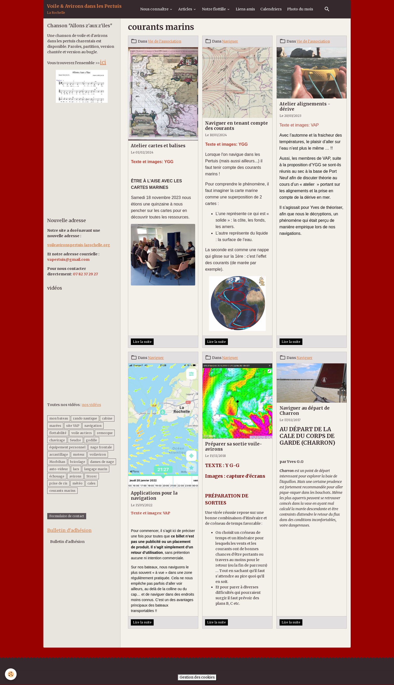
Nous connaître (154, 9)
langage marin (95, 469)
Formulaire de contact (66, 516)
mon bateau (58, 418)
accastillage (58, 454)
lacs (76, 469)
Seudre (75, 440)
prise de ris (58, 483)
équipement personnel (67, 447)
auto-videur (58, 469)
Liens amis (245, 9)
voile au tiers (81, 433)
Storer (91, 476)
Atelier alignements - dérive (305, 106)
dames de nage (102, 462)
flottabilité (57, 433)
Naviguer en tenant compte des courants (236, 125)
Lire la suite (142, 342)
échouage (56, 476)
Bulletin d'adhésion (67, 542)
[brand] (84, 9)
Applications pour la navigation (154, 495)
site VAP (72, 426)
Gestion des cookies (197, 677)
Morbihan (57, 462)
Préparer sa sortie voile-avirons (233, 446)
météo (77, 483)
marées (55, 426)
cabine (107, 418)
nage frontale (101, 447)
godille (91, 440)
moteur (79, 454)
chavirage (57, 440)
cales (91, 483)
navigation (92, 426)
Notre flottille (214, 9)
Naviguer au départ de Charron (305, 410)
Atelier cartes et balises (158, 146)
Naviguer (230, 41)
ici (103, 62)
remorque (105, 433)
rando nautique (85, 418)
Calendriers (271, 9)
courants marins (62, 491)
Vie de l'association (164, 41)
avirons (75, 476)
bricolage (77, 462)
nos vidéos (91, 404)
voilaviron (98, 454)
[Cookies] (11, 674)
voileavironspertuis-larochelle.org (79, 245)
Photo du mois (300, 9)
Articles (185, 9)
